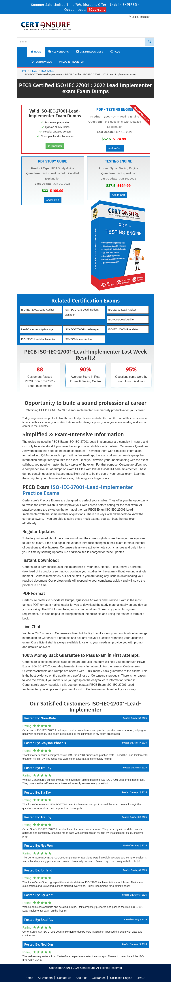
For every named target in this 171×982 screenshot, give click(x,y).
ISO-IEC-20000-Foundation (123, 329)
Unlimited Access (89, 51)
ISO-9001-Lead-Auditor (121, 319)
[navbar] (24, 50)
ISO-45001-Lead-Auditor (79, 339)
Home (36, 51)
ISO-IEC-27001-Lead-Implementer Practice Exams (77, 490)
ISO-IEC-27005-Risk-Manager (82, 329)
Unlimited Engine (121, 977)
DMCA (141, 977)
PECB (34, 70)
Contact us (64, 977)
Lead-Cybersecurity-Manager (37, 329)
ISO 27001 (47, 70)
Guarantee (99, 977)
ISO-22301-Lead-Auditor (122, 309)
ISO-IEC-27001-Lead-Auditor (37, 309)
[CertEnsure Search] (149, 42)
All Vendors (58, 51)
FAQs (115, 51)
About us (81, 977)
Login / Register (139, 16)
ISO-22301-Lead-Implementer (38, 339)
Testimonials (41, 61)
